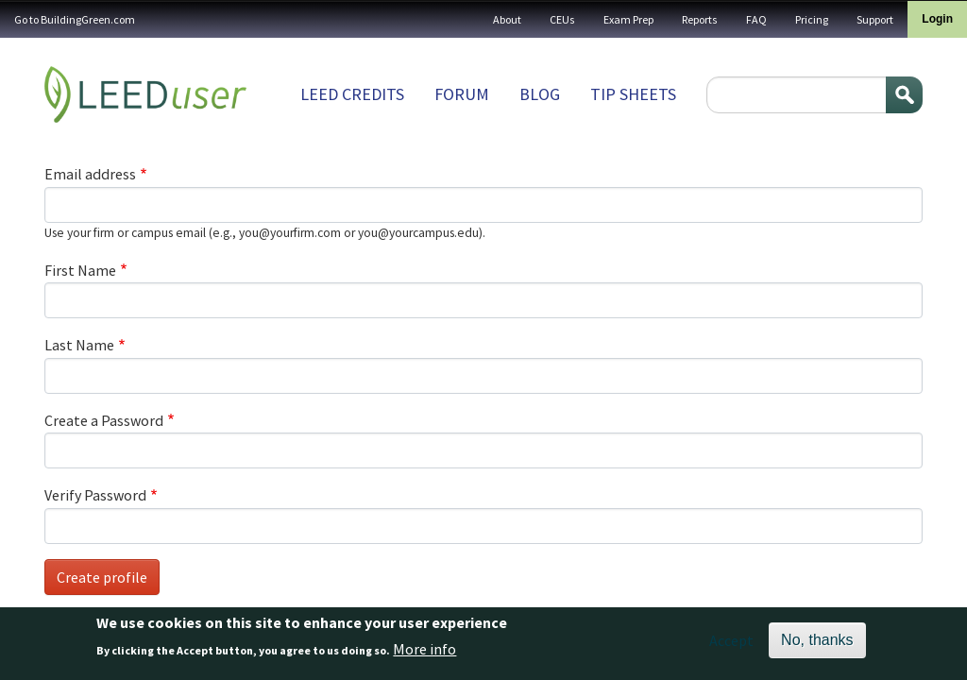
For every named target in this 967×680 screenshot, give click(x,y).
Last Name (79, 344)
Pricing (811, 19)
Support (875, 19)
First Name (80, 270)
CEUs (562, 19)
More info (424, 653)
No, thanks (817, 644)
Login (937, 19)
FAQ (756, 19)
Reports (700, 19)
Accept (731, 644)
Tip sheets (633, 94)
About (507, 19)
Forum (461, 94)
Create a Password (103, 420)
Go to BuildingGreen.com (74, 19)
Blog (539, 94)
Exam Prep (628, 19)
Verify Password (95, 494)
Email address (90, 173)
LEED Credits (352, 94)
